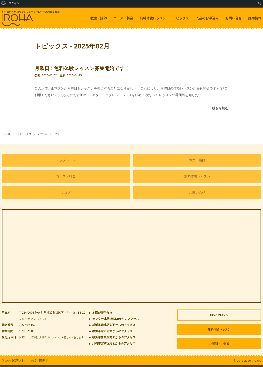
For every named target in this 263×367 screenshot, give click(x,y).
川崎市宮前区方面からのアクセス (113, 343)
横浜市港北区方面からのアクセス (113, 325)
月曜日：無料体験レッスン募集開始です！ (82, 68)
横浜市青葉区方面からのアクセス (113, 337)
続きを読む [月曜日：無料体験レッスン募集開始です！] (220, 108)
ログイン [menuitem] (14, 3)
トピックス (181, 18)
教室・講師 (98, 18)
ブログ (66, 192)
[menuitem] (3, 3)
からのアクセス (115, 319)
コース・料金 (123, 18)
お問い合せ (233, 18)
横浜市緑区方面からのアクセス (112, 331)
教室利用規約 (39, 360)
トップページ (66, 160)
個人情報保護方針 (13, 360)
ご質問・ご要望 (219, 344)
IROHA (6, 134)
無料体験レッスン (153, 18)
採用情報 (254, 18)
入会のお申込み (207, 18)
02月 (57, 134)
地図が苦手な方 (102, 312)
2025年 (42, 134)
